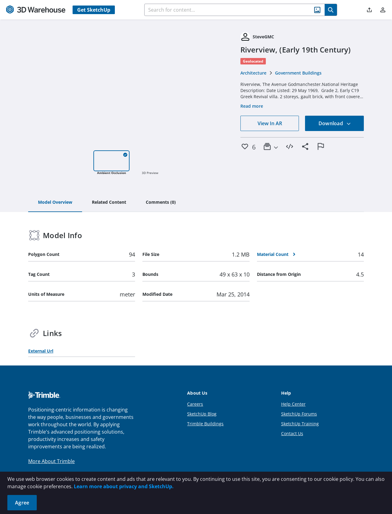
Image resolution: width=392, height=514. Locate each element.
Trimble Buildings (205, 424)
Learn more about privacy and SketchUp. (124, 486)
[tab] (55, 202)
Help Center (293, 404)
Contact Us (292, 433)
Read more (251, 106)
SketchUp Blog (202, 414)
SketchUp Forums (299, 414)
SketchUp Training (300, 424)
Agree (22, 502)
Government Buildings (298, 73)
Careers (195, 404)
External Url (40, 351)
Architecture (253, 73)
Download (334, 123)
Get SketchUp (93, 9)
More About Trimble (51, 461)
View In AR (270, 123)
